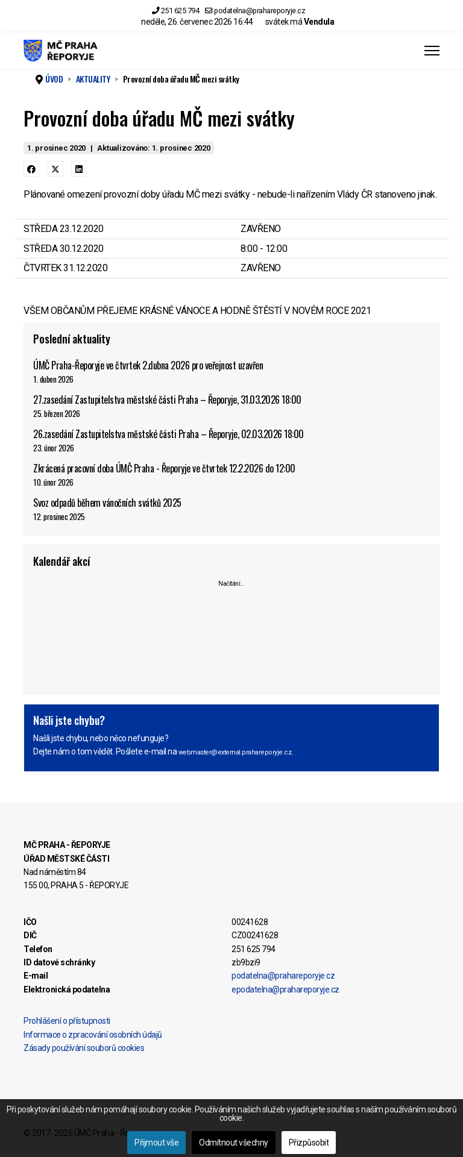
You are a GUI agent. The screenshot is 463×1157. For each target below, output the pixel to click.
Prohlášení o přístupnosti (67, 1021)
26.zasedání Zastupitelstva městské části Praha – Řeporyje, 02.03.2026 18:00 (231, 440)
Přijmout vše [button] (156, 1142)
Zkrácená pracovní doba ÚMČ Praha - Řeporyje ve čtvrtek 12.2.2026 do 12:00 (231, 474)
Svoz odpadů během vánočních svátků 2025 (231, 508)
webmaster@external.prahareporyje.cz (235, 752)
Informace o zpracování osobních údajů (93, 1034)
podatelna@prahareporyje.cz (259, 10)
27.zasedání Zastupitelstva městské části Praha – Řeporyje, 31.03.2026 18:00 (231, 405)
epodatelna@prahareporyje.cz (285, 989)
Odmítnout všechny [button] (233, 1142)
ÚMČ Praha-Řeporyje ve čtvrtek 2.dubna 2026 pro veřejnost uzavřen (231, 371)
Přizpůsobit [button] (309, 1142)
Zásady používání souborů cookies (84, 1048)
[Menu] (431, 51)
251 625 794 (180, 10)
